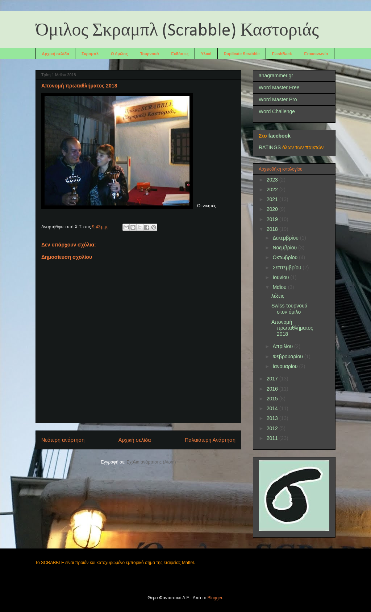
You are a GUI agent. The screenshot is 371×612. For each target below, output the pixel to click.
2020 (273, 209)
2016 (273, 389)
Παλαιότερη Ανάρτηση (210, 440)
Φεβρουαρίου (288, 356)
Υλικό (206, 54)
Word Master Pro (278, 99)
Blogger (215, 597)
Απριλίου (283, 346)
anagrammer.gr (276, 75)
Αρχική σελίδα (55, 54)
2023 (273, 180)
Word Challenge (277, 111)
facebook (279, 136)
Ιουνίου (281, 277)
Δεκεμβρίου (286, 238)
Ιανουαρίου (285, 366)
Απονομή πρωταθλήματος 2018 (292, 328)
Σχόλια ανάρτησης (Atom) (151, 462)
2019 (273, 219)
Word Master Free (279, 87)
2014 (273, 408)
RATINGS (270, 147)
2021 (273, 199)
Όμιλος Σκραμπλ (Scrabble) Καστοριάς (177, 31)
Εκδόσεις (179, 54)
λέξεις (277, 296)
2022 (273, 189)
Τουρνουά (149, 54)
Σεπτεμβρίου (287, 267)
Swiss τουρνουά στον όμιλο (289, 309)
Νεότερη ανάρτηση (62, 440)
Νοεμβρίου (285, 247)
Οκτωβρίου (285, 257)
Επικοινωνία (316, 54)
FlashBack (282, 54)
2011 (273, 438)
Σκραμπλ (90, 54)
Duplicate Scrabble (242, 54)
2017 (273, 379)
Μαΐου (280, 287)
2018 (273, 229)
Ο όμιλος (119, 54)
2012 (273, 428)
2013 (273, 418)
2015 (273, 398)
